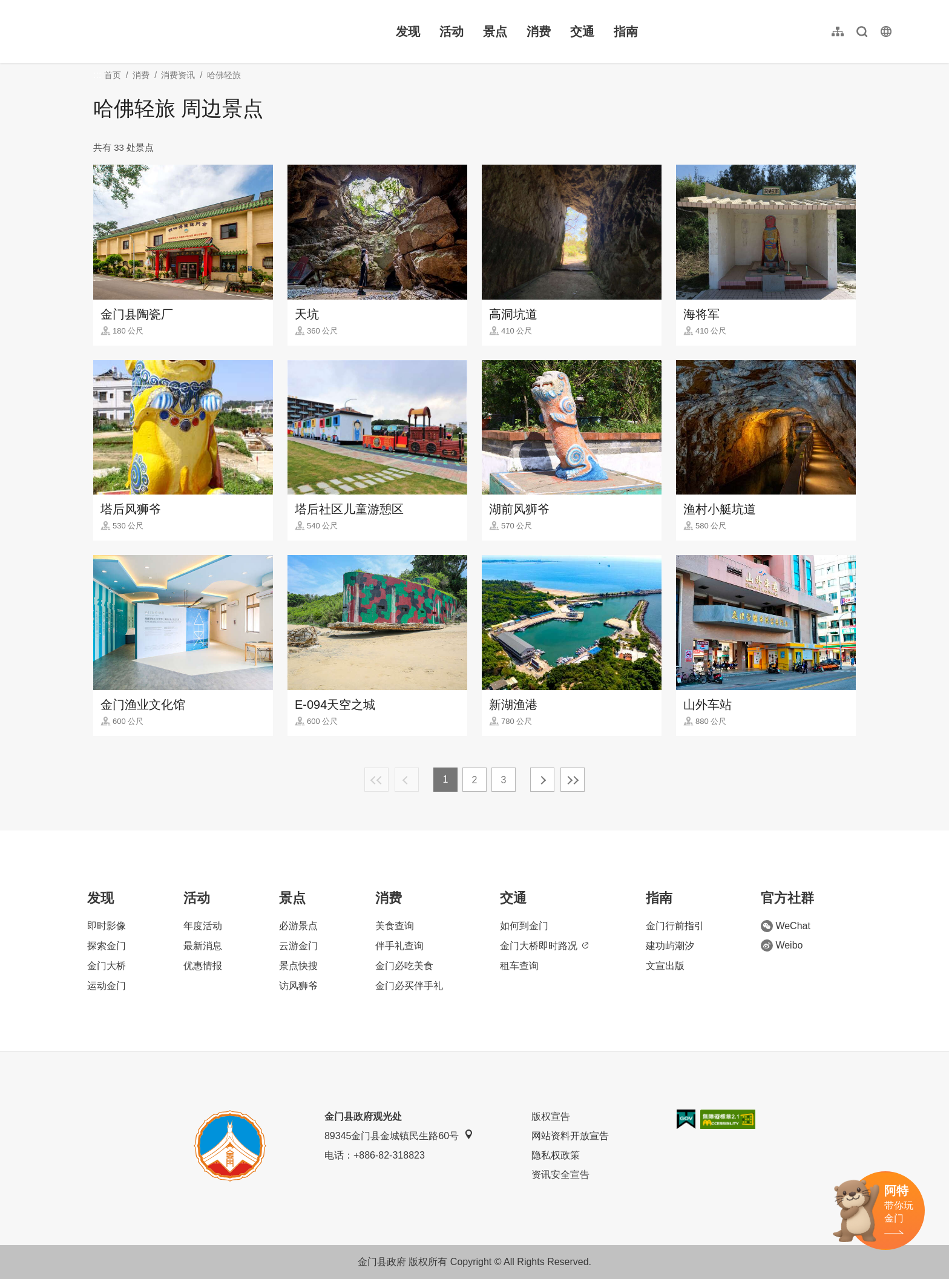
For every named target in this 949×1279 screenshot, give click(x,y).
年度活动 (202, 926)
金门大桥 (106, 966)
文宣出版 (665, 966)
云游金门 (298, 946)
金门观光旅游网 (129, 31)
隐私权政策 (555, 1155)
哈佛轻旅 (224, 75)
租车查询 (519, 966)
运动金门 (106, 986)
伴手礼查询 (399, 946)
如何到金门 (524, 926)
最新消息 (202, 946)
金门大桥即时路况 (544, 946)
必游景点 (298, 926)
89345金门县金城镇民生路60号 (398, 1135)
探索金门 (106, 946)
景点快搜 (298, 966)
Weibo (782, 945)
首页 (112, 75)
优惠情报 (202, 966)
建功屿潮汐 (670, 946)
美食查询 (394, 926)
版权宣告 (550, 1116)
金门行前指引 (675, 926)
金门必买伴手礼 (409, 986)
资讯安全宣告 (560, 1174)
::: (55, 7)
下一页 (542, 780)
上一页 (407, 780)
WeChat (785, 926)
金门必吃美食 (404, 966)
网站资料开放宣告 (570, 1136)
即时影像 (106, 926)
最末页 (572, 780)
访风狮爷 (298, 986)
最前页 (376, 780)
